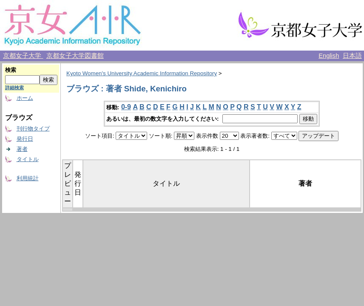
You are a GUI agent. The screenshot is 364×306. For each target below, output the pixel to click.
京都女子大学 (23, 55)
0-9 (126, 106)
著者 (22, 149)
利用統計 (28, 178)
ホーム (25, 98)
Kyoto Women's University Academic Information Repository (141, 73)
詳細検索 (14, 87)
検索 (10, 70)
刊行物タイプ (33, 128)
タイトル (28, 159)
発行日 (25, 139)
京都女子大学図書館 (75, 55)
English (328, 55)
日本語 (352, 55)
